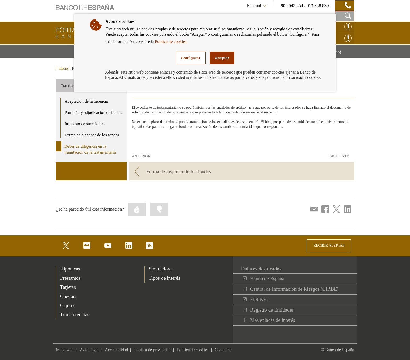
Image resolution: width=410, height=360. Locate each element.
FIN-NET (260, 299)
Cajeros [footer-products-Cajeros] (67, 305)
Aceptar (222, 58)
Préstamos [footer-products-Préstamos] (70, 278)
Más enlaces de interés (272, 320)
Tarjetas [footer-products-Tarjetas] (68, 287)
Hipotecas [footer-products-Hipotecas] (70, 269)
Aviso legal (89, 349)
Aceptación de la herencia (86, 101)
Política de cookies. (171, 41)
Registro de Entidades (272, 310)
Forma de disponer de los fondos (92, 135)
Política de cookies (193, 349)
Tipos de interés (164, 278)
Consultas (223, 349)
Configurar (190, 58)
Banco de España (267, 278)
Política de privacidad (152, 349)
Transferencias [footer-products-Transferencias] (74, 314)
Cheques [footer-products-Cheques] (68, 296)
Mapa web (64, 349)
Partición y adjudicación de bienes (93, 112)
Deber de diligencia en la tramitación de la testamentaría (90, 149)
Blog (343, 53)
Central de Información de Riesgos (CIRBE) (294, 289)
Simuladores (161, 269)
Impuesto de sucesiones (84, 123)
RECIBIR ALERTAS (329, 245)
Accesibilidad (116, 349)
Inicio (63, 68)
